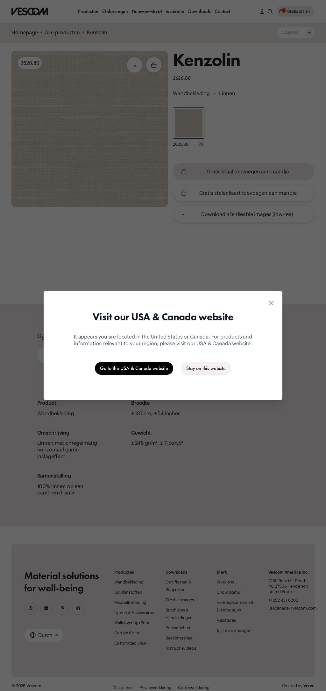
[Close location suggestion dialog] (271, 303)
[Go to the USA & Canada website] (134, 368)
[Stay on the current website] (206, 368)
